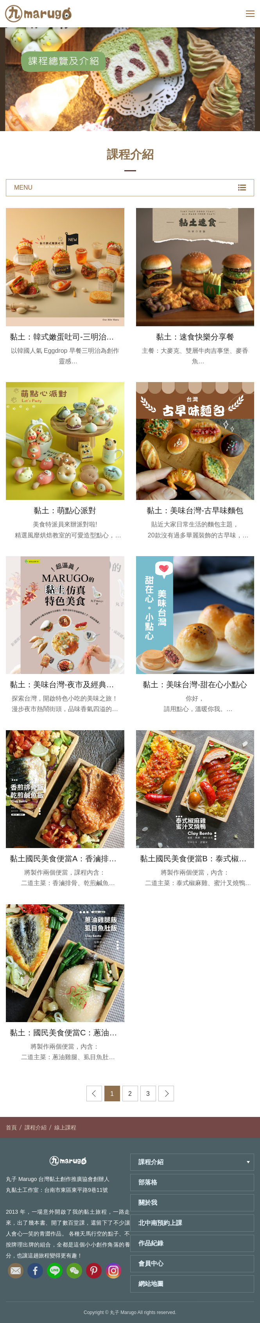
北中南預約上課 (160, 1223)
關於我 (147, 1202)
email (15, 1268)
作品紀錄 (150, 1243)
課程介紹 (36, 1127)
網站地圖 (150, 1283)
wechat (74, 1268)
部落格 (147, 1182)
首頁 (11, 1127)
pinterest (94, 1268)
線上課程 (65, 1127)
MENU (130, 188)
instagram (113, 1268)
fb (35, 1268)
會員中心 (150, 1263)
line (55, 1268)
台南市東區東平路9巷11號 (76, 1190)
